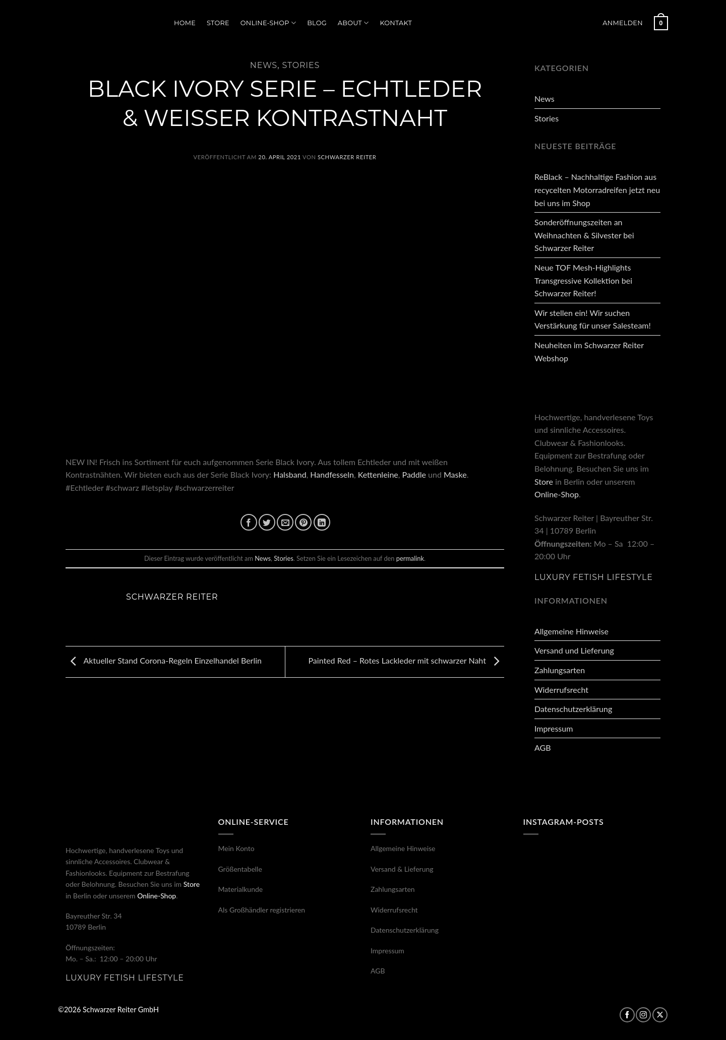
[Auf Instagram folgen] (643, 1014)
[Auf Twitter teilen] (267, 522)
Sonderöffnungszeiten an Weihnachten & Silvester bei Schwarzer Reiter (584, 234)
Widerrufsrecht (561, 689)
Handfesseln (332, 474)
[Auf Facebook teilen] (248, 522)
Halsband (289, 474)
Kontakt (396, 23)
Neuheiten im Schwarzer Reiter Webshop (589, 351)
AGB (542, 747)
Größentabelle (240, 869)
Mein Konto (236, 848)
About (353, 23)
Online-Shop (268, 23)
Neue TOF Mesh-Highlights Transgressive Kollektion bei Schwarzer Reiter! (583, 280)
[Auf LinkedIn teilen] (322, 522)
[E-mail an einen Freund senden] (285, 522)
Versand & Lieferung (402, 869)
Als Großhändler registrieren (262, 909)
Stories (301, 65)
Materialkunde (240, 889)
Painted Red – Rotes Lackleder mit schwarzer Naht (406, 660)
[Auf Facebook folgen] (627, 1014)
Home (185, 23)
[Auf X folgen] (660, 1014)
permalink (410, 558)
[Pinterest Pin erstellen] (303, 522)
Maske (455, 474)
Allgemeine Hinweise (571, 631)
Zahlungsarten (559, 670)
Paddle (414, 474)
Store (218, 23)
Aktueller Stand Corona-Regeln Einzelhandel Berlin (164, 660)
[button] (622, 23)
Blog (317, 23)
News (263, 65)
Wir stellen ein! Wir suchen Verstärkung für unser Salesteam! (592, 319)
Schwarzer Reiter (347, 157)
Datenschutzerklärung (573, 708)
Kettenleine (378, 474)
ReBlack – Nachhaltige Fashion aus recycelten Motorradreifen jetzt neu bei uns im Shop (597, 189)
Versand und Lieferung (574, 650)
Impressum (553, 728)
